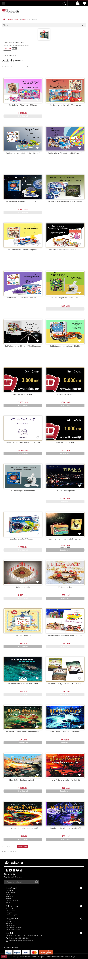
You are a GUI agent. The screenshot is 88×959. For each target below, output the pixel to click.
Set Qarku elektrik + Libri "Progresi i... (23, 250)
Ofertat (5, 25)
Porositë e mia (10, 921)
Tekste (8, 894)
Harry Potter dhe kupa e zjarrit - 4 (22, 780)
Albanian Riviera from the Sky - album (23, 683)
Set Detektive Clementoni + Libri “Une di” (65, 153)
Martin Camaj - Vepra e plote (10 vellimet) (23, 442)
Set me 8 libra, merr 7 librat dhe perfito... (65, 539)
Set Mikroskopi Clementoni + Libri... (65, 298)
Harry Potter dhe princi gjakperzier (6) (23, 828)
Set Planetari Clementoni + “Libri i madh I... (23, 201)
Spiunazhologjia (23, 587)
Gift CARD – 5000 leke (65, 394)
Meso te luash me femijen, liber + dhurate (65, 635)
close (4, 957)
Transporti (9, 913)
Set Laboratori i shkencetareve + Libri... (65, 250)
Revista (8, 898)
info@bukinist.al (28, 941)
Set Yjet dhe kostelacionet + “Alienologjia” (65, 201)
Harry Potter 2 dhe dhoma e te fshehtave (23, 732)
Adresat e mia (10, 925)
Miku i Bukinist (10, 911)
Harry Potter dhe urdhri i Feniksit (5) (65, 780)
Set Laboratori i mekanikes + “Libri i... (65, 346)
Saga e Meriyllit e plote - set (14, 42)
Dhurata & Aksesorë (12, 900)
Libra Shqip (9, 890)
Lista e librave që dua (13, 929)
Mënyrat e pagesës (12, 915)
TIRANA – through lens (65, 491)
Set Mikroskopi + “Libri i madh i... (23, 491)
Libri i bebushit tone (23, 635)
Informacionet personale (13, 927)
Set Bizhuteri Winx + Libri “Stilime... (23, 105)
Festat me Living (65, 587)
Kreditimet (9, 923)
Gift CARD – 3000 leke (22, 394)
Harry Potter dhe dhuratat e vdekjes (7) (65, 828)
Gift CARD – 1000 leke (65, 442)
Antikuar (8, 902)
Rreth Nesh (9, 909)
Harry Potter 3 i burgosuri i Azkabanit (65, 732)
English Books (10, 892)
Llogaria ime (12, 919)
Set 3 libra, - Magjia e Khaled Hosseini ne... (65, 683)
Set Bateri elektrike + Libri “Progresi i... (65, 105)
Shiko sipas (5, 66)
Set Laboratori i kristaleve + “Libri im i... (23, 298)
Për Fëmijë (9, 896)
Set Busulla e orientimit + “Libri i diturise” (23, 153)
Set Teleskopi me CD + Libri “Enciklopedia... (23, 346)
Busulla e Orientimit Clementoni (23, 539)
